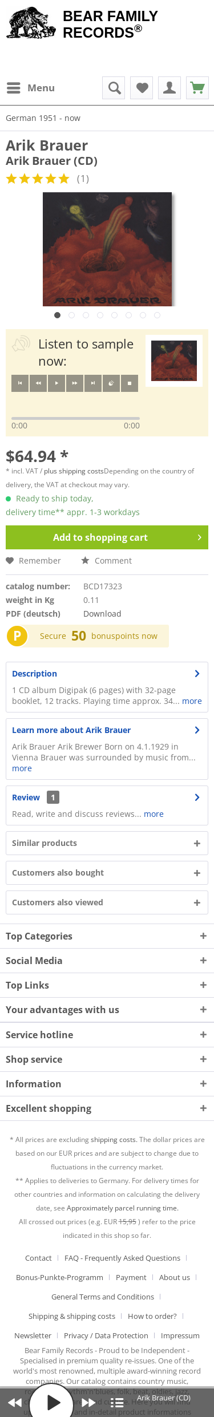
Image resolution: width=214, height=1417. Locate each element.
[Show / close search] (113, 87)
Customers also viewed (57, 902)
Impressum (180, 1335)
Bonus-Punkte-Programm (59, 1277)
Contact (38, 1258)
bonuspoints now (124, 635)
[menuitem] (30, 87)
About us (174, 1277)
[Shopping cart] (197, 87)
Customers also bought (58, 872)
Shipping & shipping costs (72, 1316)
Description (34, 673)
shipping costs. (114, 1139)
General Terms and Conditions (102, 1297)
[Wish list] (141, 87)
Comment (106, 560)
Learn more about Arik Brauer (71, 729)
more (191, 700)
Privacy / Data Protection (106, 1335)
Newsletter (32, 1335)
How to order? (152, 1316)
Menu (31, 86)
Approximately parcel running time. (123, 1208)
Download (102, 613)
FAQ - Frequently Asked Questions (122, 1258)
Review (26, 797)
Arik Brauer (47, 145)
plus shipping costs (74, 471)
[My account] (169, 87)
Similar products (44, 842)
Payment (131, 1277)
